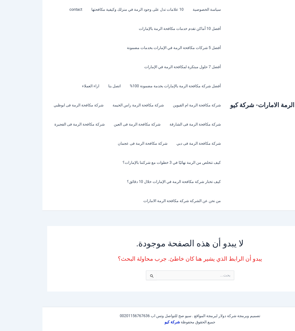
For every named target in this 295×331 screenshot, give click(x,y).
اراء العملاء (51, 86)
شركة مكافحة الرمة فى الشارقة (153, 124)
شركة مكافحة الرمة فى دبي (157, 143)
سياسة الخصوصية (165, 9)
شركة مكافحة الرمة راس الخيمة (98, 105)
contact (37, 9)
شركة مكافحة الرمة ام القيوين (155, 105)
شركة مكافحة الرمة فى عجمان (102, 143)
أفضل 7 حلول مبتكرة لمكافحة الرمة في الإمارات (141, 67)
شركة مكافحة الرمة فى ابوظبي (40, 105)
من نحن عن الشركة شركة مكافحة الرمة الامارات (140, 201)
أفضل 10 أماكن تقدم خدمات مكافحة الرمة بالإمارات (138, 28)
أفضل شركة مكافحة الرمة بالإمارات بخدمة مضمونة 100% (133, 86)
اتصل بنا (74, 86)
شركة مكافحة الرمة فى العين (96, 124)
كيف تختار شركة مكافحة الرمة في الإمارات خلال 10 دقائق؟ (132, 181)
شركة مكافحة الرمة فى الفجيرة (41, 124)
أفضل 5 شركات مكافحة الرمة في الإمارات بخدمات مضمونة (132, 47)
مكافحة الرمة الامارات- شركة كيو (230, 105)
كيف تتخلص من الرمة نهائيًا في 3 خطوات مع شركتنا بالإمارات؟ (130, 162)
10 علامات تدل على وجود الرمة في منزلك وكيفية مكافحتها (97, 9)
